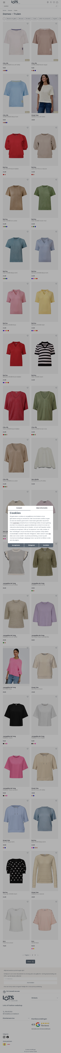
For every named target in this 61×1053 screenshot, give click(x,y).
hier (50, 534)
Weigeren (31, 545)
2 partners (16, 523)
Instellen (46, 545)
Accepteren (16, 545)
